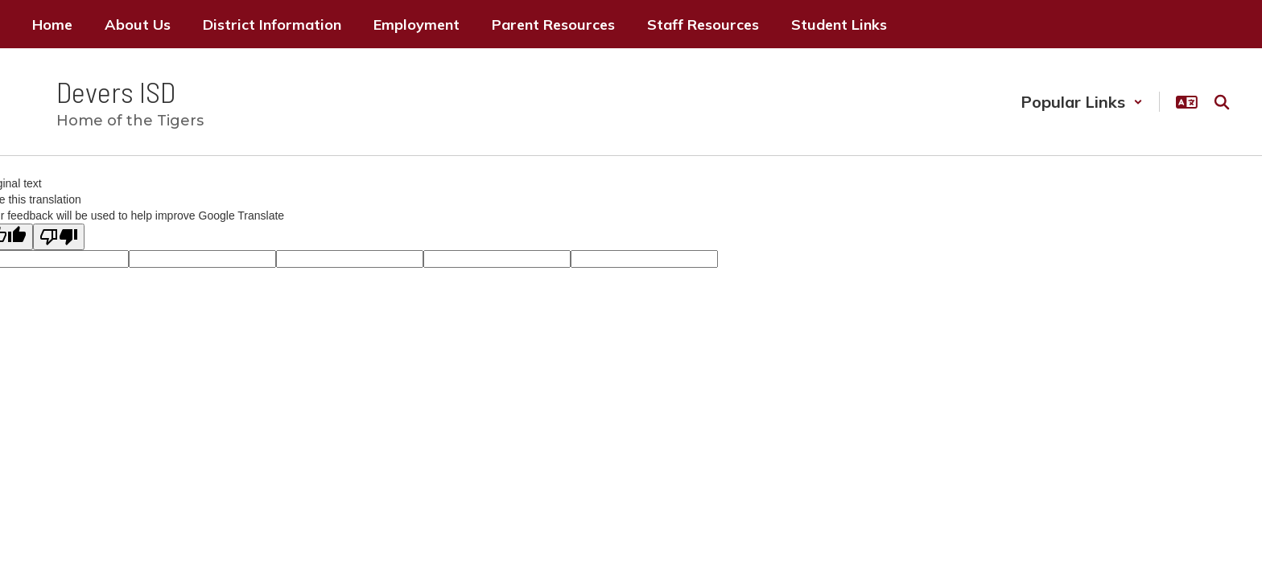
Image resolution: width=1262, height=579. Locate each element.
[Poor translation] (59, 237)
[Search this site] (1222, 102)
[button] (1082, 102)
